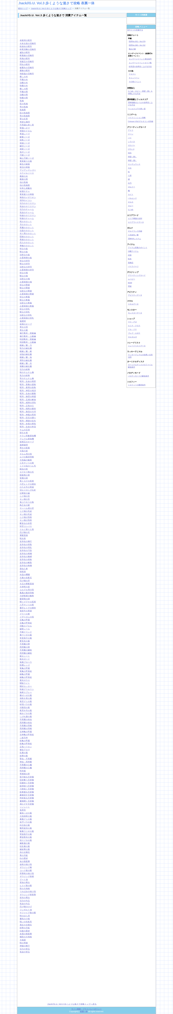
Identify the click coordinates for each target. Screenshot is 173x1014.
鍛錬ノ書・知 (26, 357)
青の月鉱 (24, 855)
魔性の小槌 (25, 919)
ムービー (131, 279)
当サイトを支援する (135, 30)
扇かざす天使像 (27, 804)
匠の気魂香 (25, 113)
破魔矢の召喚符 (27, 67)
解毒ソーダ (25, 137)
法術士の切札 (26, 315)
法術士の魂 (25, 279)
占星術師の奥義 (27, 306)
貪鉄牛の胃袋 (26, 611)
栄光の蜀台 (25, 897)
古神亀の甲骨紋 (27, 734)
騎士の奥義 (25, 300)
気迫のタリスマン (28, 206)
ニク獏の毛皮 (26, 511)
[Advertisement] (72, 28)
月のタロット (26, 224)
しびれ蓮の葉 (26, 716)
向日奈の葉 (25, 825)
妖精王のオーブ (27, 442)
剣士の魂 (24, 273)
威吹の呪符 (25, 52)
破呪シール (25, 629)
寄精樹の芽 (25, 774)
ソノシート (25, 807)
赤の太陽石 (25, 852)
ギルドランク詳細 (135, 231)
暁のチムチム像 (27, 372)
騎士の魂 (24, 276)
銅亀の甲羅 (25, 674)
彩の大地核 (25, 888)
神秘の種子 (25, 946)
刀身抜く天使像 (27, 789)
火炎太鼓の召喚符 (28, 43)
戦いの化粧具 (26, 922)
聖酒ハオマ (25, 128)
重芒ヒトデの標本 (28, 608)
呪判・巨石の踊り (28, 418)
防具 (130, 259)
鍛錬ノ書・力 (26, 345)
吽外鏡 (23, 771)
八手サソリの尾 (27, 605)
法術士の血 (25, 255)
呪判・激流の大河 (28, 411)
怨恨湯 (23, 571)
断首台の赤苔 (26, 523)
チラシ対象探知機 (28, 436)
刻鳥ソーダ (25, 140)
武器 (130, 255)
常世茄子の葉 (26, 638)
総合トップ (23, 8)
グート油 (24, 879)
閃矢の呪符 (25, 64)
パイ (130, 138)
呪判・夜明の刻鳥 (28, 387)
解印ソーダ (25, 146)
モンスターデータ (135, 313)
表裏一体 (84, 1011)
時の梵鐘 (24, 943)
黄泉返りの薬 (26, 161)
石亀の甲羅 (25, 620)
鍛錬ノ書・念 (26, 363)
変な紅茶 (24, 119)
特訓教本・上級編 (28, 342)
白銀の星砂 (25, 931)
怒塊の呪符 (25, 58)
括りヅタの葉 (26, 840)
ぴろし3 (131, 149)
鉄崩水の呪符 (26, 46)
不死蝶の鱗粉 (26, 650)
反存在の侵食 (26, 559)
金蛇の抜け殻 (26, 864)
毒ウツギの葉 (26, 635)
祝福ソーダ (25, 143)
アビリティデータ (135, 295)
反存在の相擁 (26, 553)
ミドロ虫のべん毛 (28, 466)
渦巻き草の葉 (26, 698)
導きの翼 (24, 330)
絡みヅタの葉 (26, 713)
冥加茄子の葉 (26, 834)
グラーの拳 (25, 614)
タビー (130, 206)
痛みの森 (132, 49)
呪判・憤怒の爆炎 (28, 409)
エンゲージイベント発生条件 (140, 59)
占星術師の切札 (27, 318)
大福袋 (23, 940)
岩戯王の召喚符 (27, 61)
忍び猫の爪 (25, 532)
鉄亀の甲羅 (25, 741)
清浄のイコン (26, 200)
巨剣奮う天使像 (27, 780)
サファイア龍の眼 (28, 913)
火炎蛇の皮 (25, 587)
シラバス (131, 142)
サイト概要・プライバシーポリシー (86, 1009)
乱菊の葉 (24, 753)
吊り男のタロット (28, 233)
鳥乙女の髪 (25, 505)
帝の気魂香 (25, 116)
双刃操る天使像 (27, 777)
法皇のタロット (27, 230)
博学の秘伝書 (26, 360)
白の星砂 (24, 858)
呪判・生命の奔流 (28, 427)
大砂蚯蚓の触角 (27, 596)
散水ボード (25, 659)
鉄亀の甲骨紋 (26, 744)
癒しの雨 (24, 89)
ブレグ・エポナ (134, 333)
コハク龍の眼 (26, 870)
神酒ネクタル (26, 131)
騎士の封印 (25, 264)
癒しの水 (24, 76)
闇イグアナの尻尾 (28, 602)
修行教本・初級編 (28, 333)
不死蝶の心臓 (26, 765)
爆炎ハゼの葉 (26, 813)
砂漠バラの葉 (26, 704)
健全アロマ (25, 750)
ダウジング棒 (26, 867)
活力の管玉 (25, 949)
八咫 (130, 176)
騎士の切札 (25, 312)
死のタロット (26, 221)
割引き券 (24, 433)
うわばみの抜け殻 (28, 891)
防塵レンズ (25, 665)
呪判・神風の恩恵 (28, 415)
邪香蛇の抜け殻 (27, 873)
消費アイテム (133, 251)
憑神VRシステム (134, 239)
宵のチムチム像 (27, 378)
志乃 (130, 183)
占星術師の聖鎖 (27, 294)
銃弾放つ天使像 (27, 786)
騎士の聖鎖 (25, 288)
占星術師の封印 (27, 270)
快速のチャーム (27, 218)
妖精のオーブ (26, 324)
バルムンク (132, 198)
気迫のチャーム (27, 212)
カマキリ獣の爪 (27, 472)
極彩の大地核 (26, 937)
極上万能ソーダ (27, 158)
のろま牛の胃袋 (27, 487)
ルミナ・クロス (134, 326)
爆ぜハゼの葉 (26, 695)
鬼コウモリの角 (27, 502)
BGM (130, 283)
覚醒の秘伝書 (26, 366)
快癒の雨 (24, 98)
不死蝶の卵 (25, 644)
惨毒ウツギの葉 (27, 831)
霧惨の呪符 (25, 70)
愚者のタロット (27, 239)
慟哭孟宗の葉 (26, 828)
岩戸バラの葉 (26, 822)
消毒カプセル (26, 626)
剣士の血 (24, 249)
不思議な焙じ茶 (27, 125)
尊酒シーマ (25, 134)
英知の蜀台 (25, 882)
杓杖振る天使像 (27, 798)
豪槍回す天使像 (27, 795)
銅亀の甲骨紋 (26, 677)
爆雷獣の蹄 (25, 599)
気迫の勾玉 (25, 904)
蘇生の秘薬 (25, 164)
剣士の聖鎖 (25, 285)
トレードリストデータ (137, 346)
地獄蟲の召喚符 (27, 74)
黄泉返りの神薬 (27, 194)
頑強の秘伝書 (26, 354)
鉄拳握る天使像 (27, 792)
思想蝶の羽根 (26, 728)
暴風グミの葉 (26, 819)
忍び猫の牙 (25, 581)
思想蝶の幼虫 (26, 722)
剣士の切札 (25, 309)
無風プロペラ (26, 662)
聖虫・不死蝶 (26, 759)
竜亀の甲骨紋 (26, 671)
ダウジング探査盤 (28, 894)
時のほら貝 (25, 916)
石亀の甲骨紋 (26, 623)
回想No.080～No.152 (137, 45)
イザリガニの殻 (27, 617)
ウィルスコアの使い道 (137, 109)
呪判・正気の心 (27, 406)
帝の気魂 (24, 107)
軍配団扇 (24, 535)
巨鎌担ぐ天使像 (27, 783)
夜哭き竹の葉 (26, 710)
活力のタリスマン (28, 203)
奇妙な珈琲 (25, 122)
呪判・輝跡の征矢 (28, 421)
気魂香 (23, 110)
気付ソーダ (25, 152)
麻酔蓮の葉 (25, 843)
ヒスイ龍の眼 (26, 885)
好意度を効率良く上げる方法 (140, 67)
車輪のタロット (27, 246)
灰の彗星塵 (25, 861)
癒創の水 (24, 176)
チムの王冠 (25, 430)
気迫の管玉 (25, 952)
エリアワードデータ (136, 222)
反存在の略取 (26, 562)
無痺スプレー (26, 692)
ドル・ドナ (132, 329)
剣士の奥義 (25, 297)
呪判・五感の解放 (28, 399)
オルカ (130, 202)
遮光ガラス (25, 680)
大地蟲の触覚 (26, 460)
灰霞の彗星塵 (26, 934)
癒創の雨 (24, 179)
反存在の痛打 (26, 541)
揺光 (130, 153)
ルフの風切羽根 (27, 457)
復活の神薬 (25, 167)
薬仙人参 (24, 569)
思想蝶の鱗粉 (26, 653)
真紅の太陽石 (26, 925)
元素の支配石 (26, 578)
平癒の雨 (24, 92)
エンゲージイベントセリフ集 (140, 63)
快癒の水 (24, 86)
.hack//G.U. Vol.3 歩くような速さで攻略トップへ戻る (72, 1004)
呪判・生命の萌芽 (28, 381)
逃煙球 (23, 321)
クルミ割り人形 (27, 529)
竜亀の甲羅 (25, 668)
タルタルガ (132, 337)
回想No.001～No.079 (137, 41)
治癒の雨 (24, 95)
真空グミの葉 (26, 701)
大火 (130, 168)
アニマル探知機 (27, 439)
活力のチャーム (27, 209)
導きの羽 (24, 327)
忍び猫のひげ (26, 906)
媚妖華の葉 (25, 849)
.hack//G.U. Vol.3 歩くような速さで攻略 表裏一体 (56, 3)
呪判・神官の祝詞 (28, 390)
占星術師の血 (26, 258)
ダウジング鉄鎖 (27, 876)
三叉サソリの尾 (27, 463)
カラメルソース (27, 173)
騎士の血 (24, 252)
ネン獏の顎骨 (26, 520)
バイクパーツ (133, 266)
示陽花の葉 (25, 707)
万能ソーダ (25, 155)
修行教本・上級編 (28, 336)
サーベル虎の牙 (27, 508)
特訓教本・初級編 (28, 339)
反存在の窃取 (26, 544)
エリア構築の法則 (135, 218)
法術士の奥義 (26, 303)
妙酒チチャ (25, 191)
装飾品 (130, 263)
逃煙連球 (24, 445)
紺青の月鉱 (25, 928)
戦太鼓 (23, 538)
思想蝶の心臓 (26, 768)
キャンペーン (134, 78)
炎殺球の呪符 (26, 40)
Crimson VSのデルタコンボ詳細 (140, 121)
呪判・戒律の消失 (28, 402)
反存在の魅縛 (26, 556)
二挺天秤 (24, 738)
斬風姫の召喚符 (27, 55)
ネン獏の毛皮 (26, 514)
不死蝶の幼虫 (26, 719)
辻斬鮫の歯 (25, 493)
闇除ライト (25, 683)
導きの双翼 (25, 448)
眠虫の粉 (24, 469)
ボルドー (131, 187)
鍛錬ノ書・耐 (26, 351)
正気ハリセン (26, 747)
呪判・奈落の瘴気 (28, 424)
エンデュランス (134, 164)
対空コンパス (26, 526)
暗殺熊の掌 (25, 475)
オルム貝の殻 (26, 454)
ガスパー (131, 145)
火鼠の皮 (24, 451)
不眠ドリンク (26, 632)
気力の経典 (25, 375)
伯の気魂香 (25, 185)
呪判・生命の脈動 (28, 393)
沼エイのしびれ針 (28, 490)
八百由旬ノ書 (133, 235)
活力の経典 (25, 369)
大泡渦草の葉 (26, 816)
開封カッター (26, 686)
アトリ (130, 130)
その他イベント (135, 82)
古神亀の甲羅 (26, 732)
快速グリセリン (27, 689)
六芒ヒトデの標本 (28, 484)
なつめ (130, 210)
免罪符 (23, 810)
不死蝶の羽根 (26, 725)
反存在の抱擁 (26, 565)
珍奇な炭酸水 (26, 188)
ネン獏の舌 (25, 499)
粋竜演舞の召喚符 (28, 49)
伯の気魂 (24, 182)
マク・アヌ (132, 322)
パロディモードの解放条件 (138, 376)
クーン (130, 134)
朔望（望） (132, 160)
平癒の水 (24, 79)
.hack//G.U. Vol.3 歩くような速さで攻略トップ (51, 8)
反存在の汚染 (26, 550)
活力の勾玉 (25, 901)
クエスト (132, 74)
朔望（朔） (132, 157)
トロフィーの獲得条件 (137, 385)
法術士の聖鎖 (26, 291)
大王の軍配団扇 (27, 584)
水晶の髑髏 (25, 574)
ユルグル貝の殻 (27, 590)
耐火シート (25, 656)
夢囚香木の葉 (26, 837)
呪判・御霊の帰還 (28, 396)
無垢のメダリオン (28, 197)
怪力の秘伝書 (26, 348)
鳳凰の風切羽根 (27, 593)
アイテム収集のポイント (137, 248)
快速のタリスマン (28, 215)
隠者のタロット (27, 237)
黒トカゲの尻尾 (27, 481)
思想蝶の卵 (25, 647)
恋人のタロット (27, 242)
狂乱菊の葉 (25, 846)
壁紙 (130, 286)
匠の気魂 (24, 104)
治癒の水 (24, 83)
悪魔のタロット (27, 227)
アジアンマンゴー (28, 170)
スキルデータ (133, 304)
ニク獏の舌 (25, 496)
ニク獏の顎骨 (26, 517)
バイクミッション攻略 (137, 118)
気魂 (22, 101)
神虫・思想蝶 (26, 762)
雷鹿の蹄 (24, 478)
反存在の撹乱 (26, 547)
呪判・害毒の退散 (28, 384)
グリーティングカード (137, 275)
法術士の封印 (26, 267)
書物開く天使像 (27, 801)
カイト (130, 194)
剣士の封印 (25, 261)
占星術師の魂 (26, 282)
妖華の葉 (24, 756)
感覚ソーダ (25, 149)
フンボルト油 (26, 910)
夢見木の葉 (25, 641)
